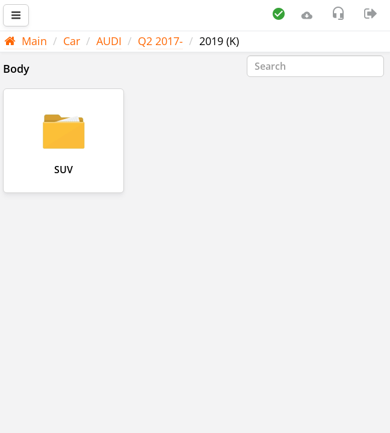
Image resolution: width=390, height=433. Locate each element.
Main (25, 41)
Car (71, 41)
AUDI (109, 41)
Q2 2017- (160, 41)
